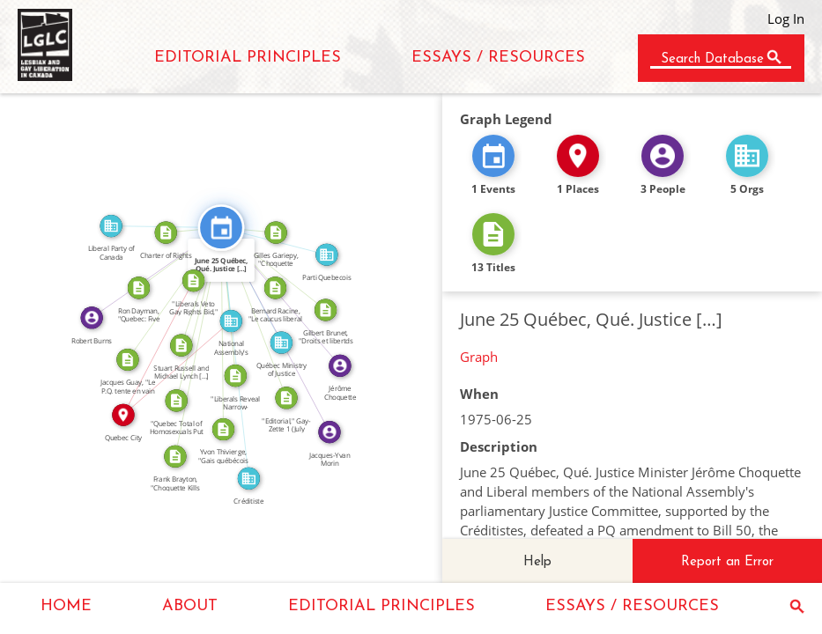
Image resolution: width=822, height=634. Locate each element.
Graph (479, 356)
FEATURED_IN (256, 282)
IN (172, 363)
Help (537, 562)
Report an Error (727, 562)
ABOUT (190, 606)
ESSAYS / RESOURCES (498, 57)
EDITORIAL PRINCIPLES (247, 57)
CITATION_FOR (235, 301)
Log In (785, 18)
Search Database (712, 59)
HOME (66, 606)
